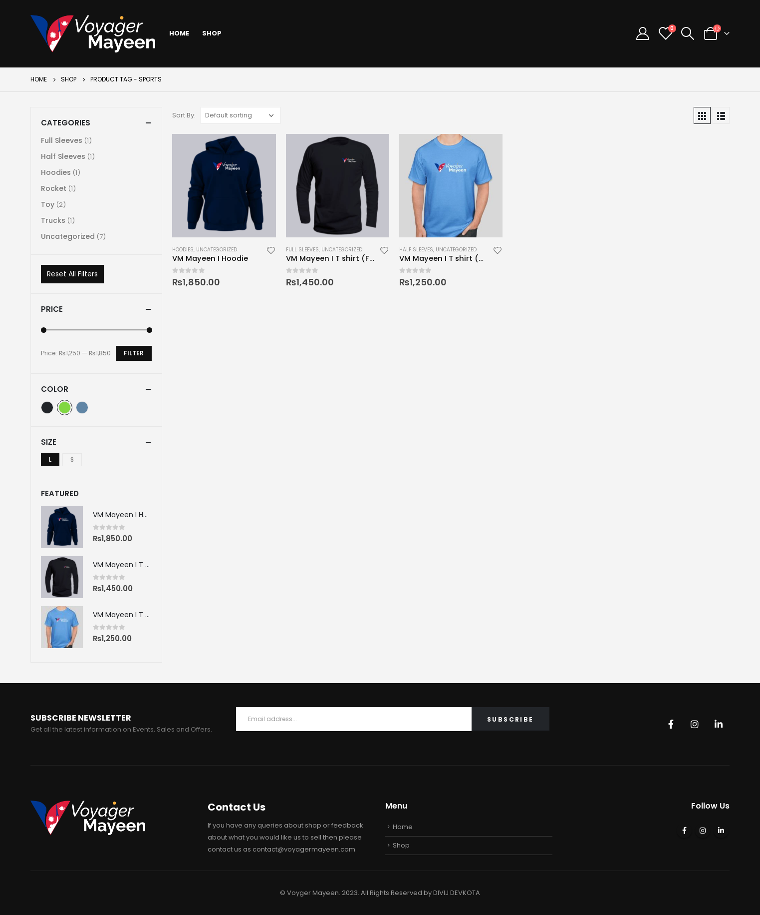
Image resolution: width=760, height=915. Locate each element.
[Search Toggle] (688, 33)
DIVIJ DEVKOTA (456, 893)
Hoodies (183, 249)
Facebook (671, 724)
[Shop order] (240, 115)
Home (179, 33)
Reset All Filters (72, 274)
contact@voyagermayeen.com (304, 849)
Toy (47, 204)
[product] (223, 185)
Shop (212, 33)
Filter (134, 353)
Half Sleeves (416, 249)
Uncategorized (216, 249)
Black (47, 407)
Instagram (695, 724)
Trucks (53, 220)
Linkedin (719, 724)
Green (64, 407)
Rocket (53, 188)
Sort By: (184, 115)
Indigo (82, 407)
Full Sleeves (302, 249)
